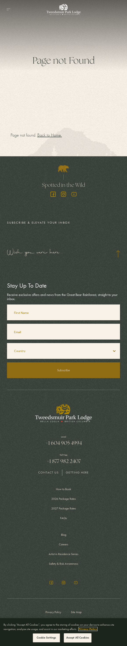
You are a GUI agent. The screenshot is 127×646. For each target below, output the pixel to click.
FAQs (63, 518)
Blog (63, 535)
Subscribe (63, 370)
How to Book (63, 489)
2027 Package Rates (63, 508)
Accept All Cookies (77, 637)
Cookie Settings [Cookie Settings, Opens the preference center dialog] (46, 637)
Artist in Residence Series (63, 554)
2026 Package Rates (63, 499)
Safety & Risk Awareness (63, 564)
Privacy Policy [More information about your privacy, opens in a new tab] (88, 629)
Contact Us (48, 472)
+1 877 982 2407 (64, 461)
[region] (63, 632)
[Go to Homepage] (64, 9)
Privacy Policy (53, 612)
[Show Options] (114, 351)
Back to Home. (49, 135)
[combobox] (58, 351)
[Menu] (8, 9)
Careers (63, 544)
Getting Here (77, 472)
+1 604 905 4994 (63, 443)
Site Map (76, 612)
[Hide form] (118, 254)
